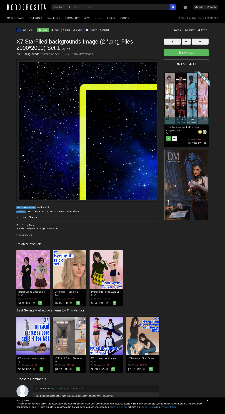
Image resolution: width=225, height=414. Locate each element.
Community (72, 18)
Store (66, 30)
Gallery (77, 30)
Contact (125, 18)
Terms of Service (118, 407)
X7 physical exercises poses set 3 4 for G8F (41, 358)
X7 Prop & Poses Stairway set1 (71, 358)
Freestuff (91, 30)
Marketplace (15, 18)
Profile (55, 30)
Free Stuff (36, 18)
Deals (98, 18)
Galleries (53, 18)
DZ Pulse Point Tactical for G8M (182, 127)
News (86, 18)
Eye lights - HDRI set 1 (66, 291)
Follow (43, 30)
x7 (68, 49)
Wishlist (104, 30)
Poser (111, 18)
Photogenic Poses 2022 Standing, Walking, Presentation (120, 291)
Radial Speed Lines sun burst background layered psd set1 (49, 291)
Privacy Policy (169, 407)
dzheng (172, 133)
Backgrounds (31, 54)
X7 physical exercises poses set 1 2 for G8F (114, 358)
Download (186, 52)
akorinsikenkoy (42, 388)
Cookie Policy (147, 407)
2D (18, 54)
